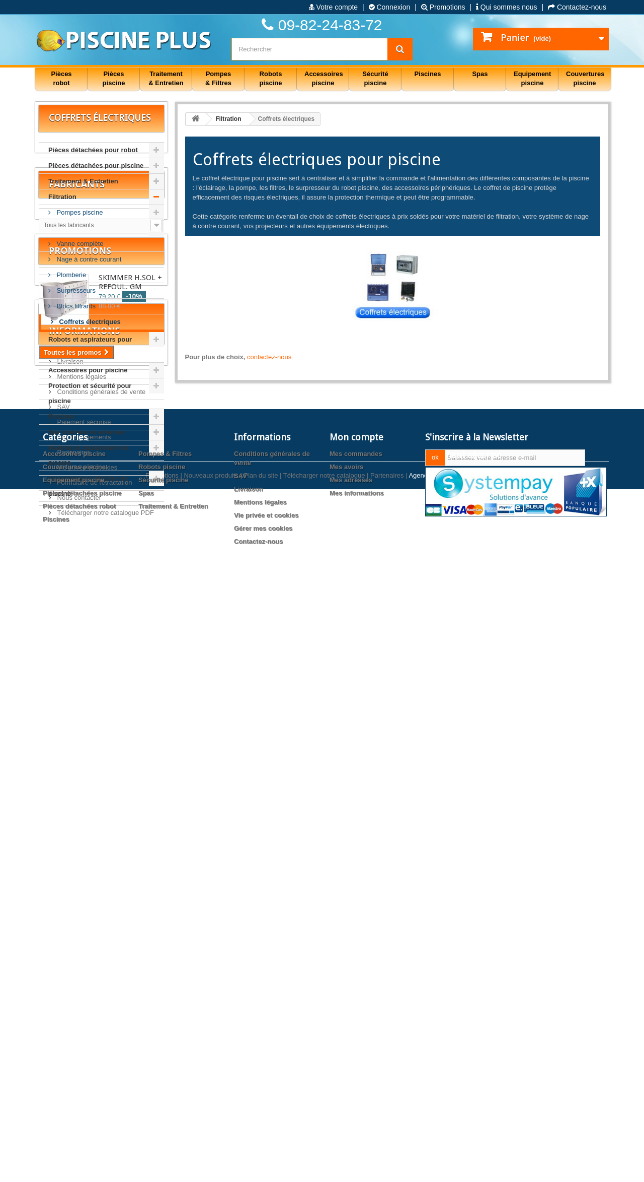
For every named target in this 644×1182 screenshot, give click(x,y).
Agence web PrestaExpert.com (453, 1168)
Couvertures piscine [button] (585, 78)
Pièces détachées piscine (82, 1083)
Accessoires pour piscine (88, 370)
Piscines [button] (428, 74)
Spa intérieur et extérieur (86, 432)
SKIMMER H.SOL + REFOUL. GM (130, 652)
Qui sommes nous (506, 7)
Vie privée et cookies (86, 896)
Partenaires (73, 881)
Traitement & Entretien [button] (165, 78)
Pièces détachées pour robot (93, 150)
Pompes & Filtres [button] (218, 78)
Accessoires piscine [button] (323, 78)
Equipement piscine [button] (532, 78)
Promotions (443, 7)
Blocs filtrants (75, 306)
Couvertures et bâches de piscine (88, 486)
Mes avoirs (346, 1057)
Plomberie (70, 275)
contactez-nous (269, 357)
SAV (62, 836)
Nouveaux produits (211, 1168)
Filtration (62, 197)
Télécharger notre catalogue (324, 1168)
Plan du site (261, 1168)
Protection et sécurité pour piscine (89, 393)
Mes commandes (356, 1044)
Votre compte (333, 7)
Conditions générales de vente (100, 821)
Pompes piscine (79, 212)
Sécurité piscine (163, 1070)
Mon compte (356, 1027)
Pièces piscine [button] (114, 78)
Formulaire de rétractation (93, 911)
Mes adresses (351, 1070)
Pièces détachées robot (79, 1096)
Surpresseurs (75, 290)
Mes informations (357, 1083)
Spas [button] (480, 74)
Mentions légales (80, 806)
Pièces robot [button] (61, 78)
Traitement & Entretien (83, 181)
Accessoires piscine (74, 1044)
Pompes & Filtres (165, 1044)
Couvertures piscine (74, 1057)
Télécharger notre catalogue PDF (104, 942)
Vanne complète (79, 243)
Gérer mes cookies (263, 1119)
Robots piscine (161, 1057)
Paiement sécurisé (83, 851)
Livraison (69, 791)
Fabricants (77, 541)
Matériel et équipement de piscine (88, 455)
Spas (146, 1083)
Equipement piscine (74, 1070)
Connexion (390, 7)
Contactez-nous (577, 7)
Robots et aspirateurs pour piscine (90, 347)
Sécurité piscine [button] (375, 78)
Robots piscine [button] (271, 78)
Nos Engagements (83, 866)
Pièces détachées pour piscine (95, 165)
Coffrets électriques (89, 321)
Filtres (64, 228)
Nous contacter (78, 927)
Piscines (61, 416)
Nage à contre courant (88, 259)
